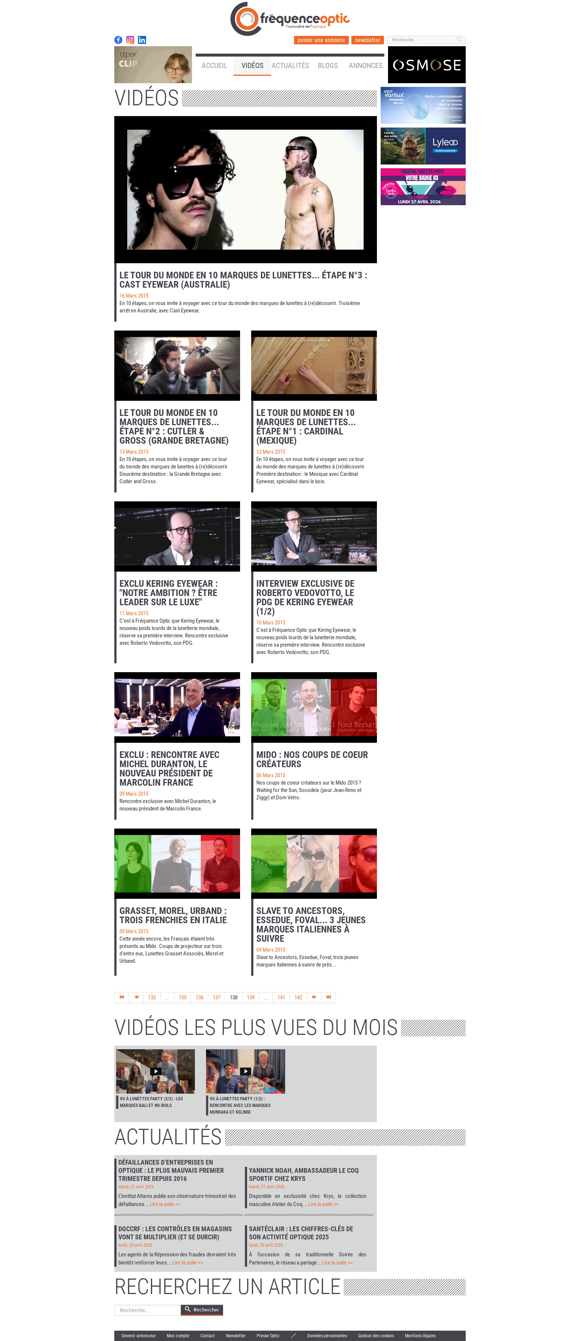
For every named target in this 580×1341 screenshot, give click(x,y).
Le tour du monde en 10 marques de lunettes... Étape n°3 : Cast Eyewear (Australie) (243, 280)
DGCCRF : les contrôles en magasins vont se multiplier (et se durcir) (175, 1233)
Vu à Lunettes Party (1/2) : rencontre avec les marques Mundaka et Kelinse (240, 1105)
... (167, 997)
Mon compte (178, 1335)
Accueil (214, 65)
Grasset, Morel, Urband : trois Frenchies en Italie (173, 915)
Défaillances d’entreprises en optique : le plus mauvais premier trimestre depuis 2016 (171, 1170)
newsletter (367, 40)
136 (199, 997)
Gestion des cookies (376, 1335)
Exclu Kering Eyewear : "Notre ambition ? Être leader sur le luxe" (168, 592)
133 (152, 997)
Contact (207, 1335)
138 (233, 997)
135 (182, 997)
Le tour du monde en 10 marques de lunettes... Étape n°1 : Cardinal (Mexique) (306, 426)
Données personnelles (327, 1335)
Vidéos (252, 65)
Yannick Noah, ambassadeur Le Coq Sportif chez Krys (304, 1174)
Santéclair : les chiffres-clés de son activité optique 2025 (301, 1233)
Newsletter (236, 1335)
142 (298, 997)
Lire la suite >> (165, 1204)
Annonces (365, 65)
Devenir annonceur (139, 1335)
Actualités (290, 65)
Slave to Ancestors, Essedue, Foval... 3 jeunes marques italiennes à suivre (311, 924)
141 (281, 997)
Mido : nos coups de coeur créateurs (312, 759)
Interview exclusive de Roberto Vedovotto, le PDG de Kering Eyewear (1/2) (305, 597)
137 (216, 997)
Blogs (328, 65)
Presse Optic (268, 1335)
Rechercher (202, 1310)
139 (250, 997)
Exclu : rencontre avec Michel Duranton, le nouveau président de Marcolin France (169, 768)
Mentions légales (420, 1335)
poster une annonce (321, 40)
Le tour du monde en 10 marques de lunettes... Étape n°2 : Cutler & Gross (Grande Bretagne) (174, 426)
